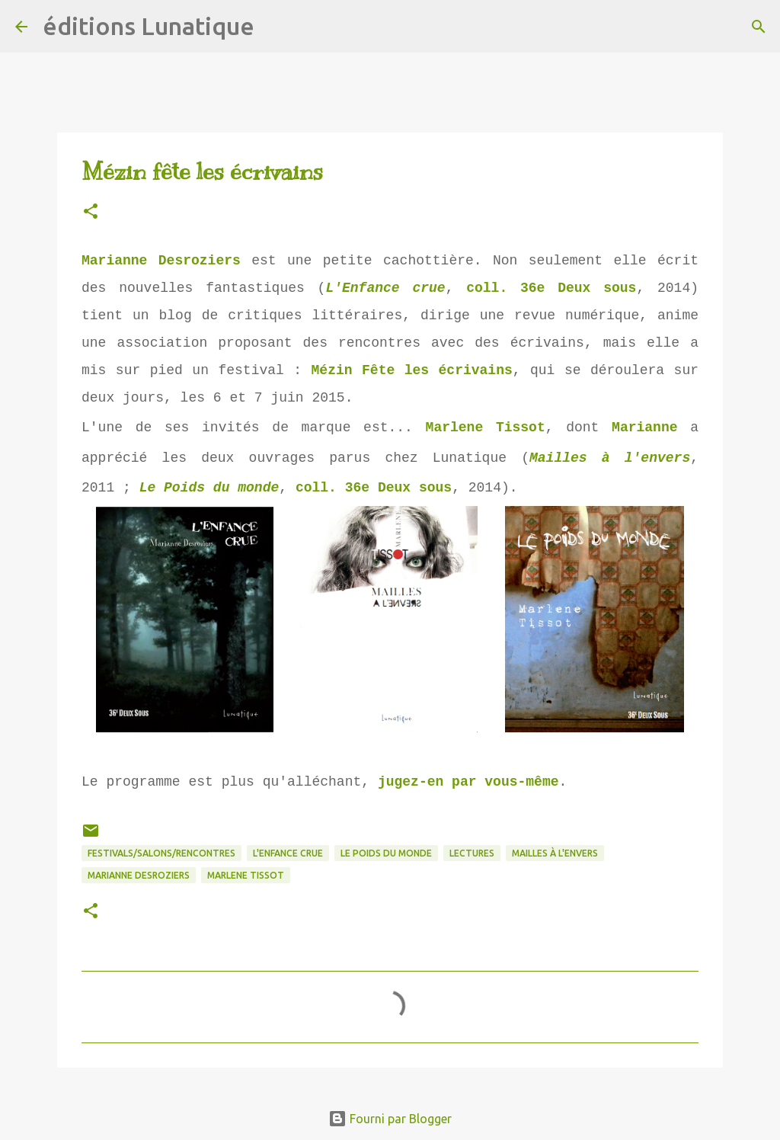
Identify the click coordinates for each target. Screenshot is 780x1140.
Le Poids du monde (209, 487)
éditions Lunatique (148, 26)
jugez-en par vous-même (468, 781)
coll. (493, 288)
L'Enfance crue (385, 288)
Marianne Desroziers (161, 260)
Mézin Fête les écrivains (412, 370)
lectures (471, 853)
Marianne (644, 427)
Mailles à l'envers (609, 458)
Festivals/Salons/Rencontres (161, 853)
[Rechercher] (276, 26)
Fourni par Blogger (390, 1119)
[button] (91, 212)
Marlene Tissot (485, 427)
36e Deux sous (578, 288)
